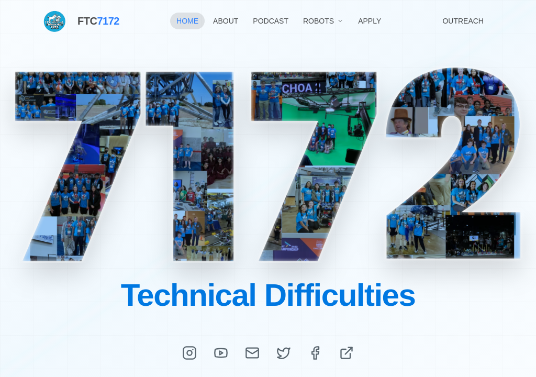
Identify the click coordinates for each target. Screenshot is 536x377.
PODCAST (270, 21)
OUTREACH (463, 21)
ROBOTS (323, 21)
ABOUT (225, 21)
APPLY (369, 21)
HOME (187, 21)
